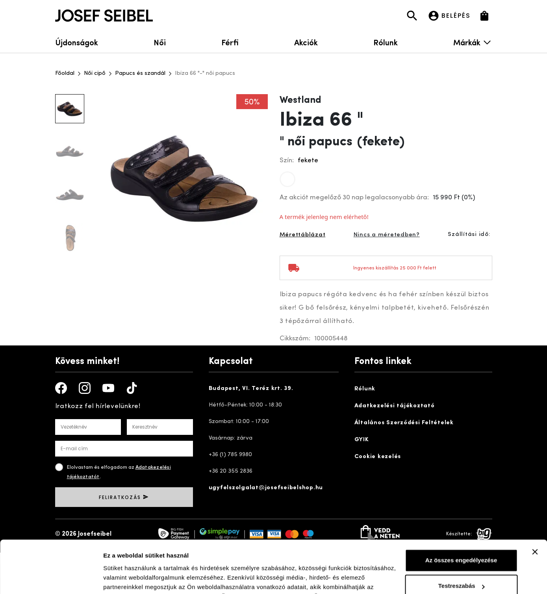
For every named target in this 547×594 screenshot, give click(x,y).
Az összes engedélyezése (461, 511)
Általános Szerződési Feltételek (404, 423)
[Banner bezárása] (535, 502)
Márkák (472, 42)
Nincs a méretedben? (387, 235)
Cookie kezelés (377, 457)
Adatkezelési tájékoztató (394, 406)
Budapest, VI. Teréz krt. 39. (251, 389)
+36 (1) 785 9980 (230, 455)
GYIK (361, 440)
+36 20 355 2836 (230, 471)
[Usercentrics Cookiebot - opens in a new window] (51, 579)
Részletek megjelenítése (137, 578)
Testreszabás (461, 536)
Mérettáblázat (303, 235)
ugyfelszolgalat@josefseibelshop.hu (266, 488)
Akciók (306, 42)
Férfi (230, 42)
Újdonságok (76, 42)
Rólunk (385, 42)
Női (160, 42)
